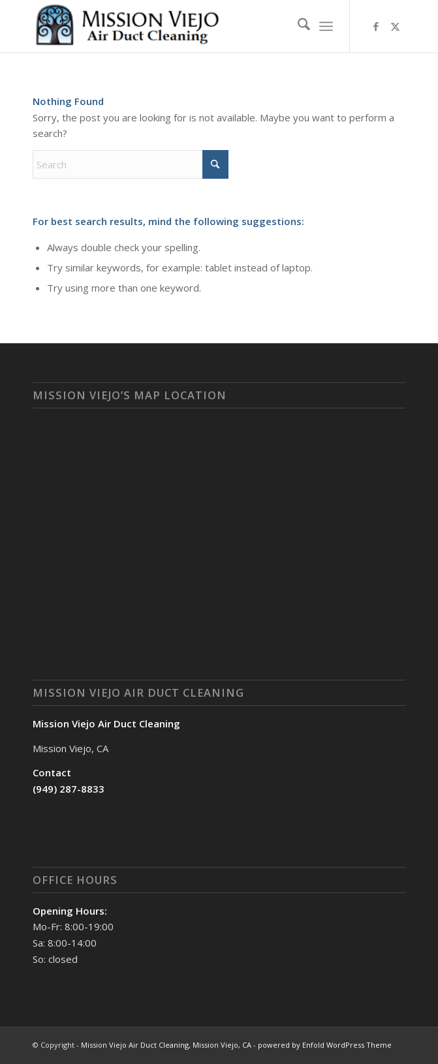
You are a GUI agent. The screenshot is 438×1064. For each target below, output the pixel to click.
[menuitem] (297, 26)
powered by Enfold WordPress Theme (325, 1045)
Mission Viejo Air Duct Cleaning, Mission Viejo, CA (166, 1045)
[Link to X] (395, 26)
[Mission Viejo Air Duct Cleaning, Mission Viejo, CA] (181, 26)
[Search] (297, 26)
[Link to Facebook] (376, 26)
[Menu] (326, 26)
